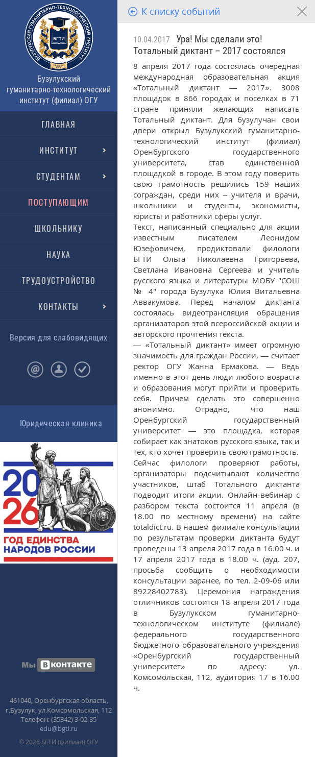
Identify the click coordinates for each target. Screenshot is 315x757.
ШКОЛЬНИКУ (58, 228)
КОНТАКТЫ (58, 306)
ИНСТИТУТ (58, 150)
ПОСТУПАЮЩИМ (58, 202)
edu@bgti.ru (59, 728)
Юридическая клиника (61, 423)
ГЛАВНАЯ (58, 124)
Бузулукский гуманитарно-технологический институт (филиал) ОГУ (59, 89)
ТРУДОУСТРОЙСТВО (59, 280)
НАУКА (58, 254)
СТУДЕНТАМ (58, 176)
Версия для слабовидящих (58, 338)
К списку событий (180, 11)
